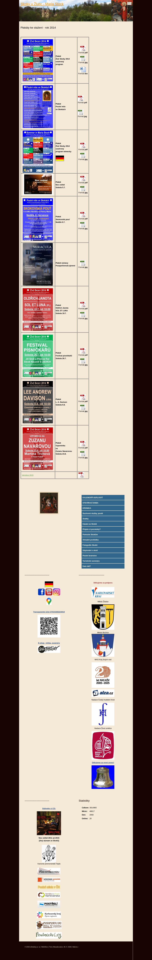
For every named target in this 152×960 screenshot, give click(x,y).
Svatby (86, 519)
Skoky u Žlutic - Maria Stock (42, 4)
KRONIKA (87, 508)
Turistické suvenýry (91, 561)
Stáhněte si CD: (49, 808)
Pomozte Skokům (90, 534)
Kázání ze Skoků (90, 524)
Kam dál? (87, 566)
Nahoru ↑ (76, 947)
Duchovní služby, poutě (93, 513)
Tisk (50, 947)
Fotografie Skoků (90, 545)
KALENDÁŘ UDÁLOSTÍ (93, 497)
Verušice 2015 (28, 475)
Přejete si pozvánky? (92, 529)
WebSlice (44, 947)
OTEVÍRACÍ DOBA (90, 503)
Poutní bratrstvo (90, 556)
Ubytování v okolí (90, 550)
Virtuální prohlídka (91, 540)
